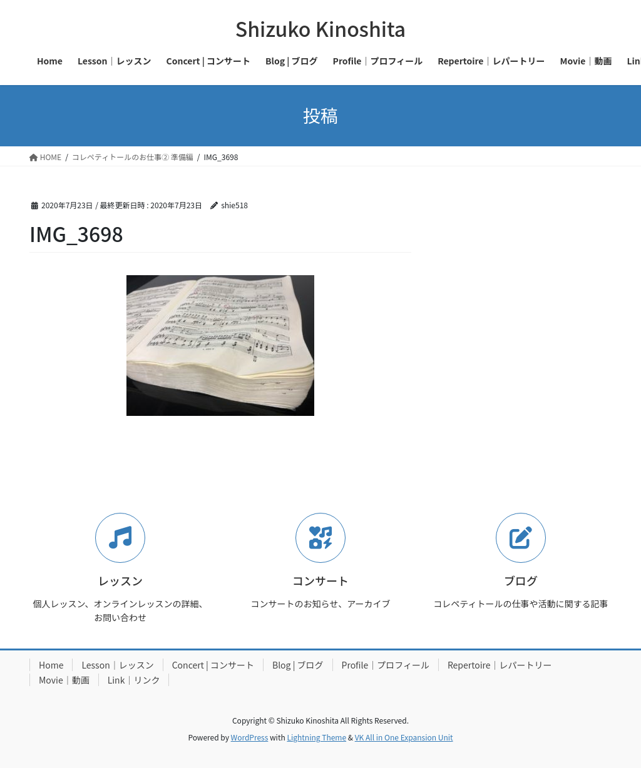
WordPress (250, 737)
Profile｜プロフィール (385, 665)
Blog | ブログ (298, 665)
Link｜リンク (134, 680)
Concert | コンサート (213, 665)
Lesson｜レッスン (117, 665)
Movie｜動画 (64, 680)
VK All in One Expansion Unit (404, 737)
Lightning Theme (316, 737)
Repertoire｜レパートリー (500, 665)
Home (51, 665)
